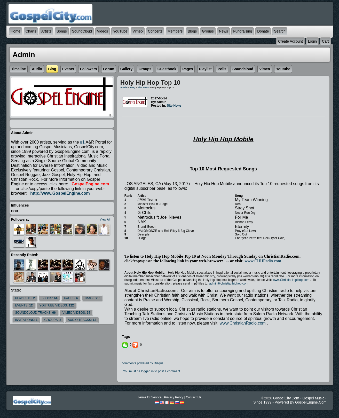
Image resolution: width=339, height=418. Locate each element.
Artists (46, 31)
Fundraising (242, 31)
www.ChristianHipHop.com (291, 280)
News (223, 31)
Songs (62, 31)
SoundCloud (82, 31)
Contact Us (193, 397)
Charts (31, 31)
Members (175, 31)
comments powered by (142, 363)
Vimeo (137, 31)
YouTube (120, 31)
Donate (263, 31)
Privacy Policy (173, 397)
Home (15, 31)
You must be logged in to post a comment (151, 371)
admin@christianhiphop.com (228, 283)
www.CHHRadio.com (263, 261)
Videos (102, 31)
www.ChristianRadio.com (243, 323)
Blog (132, 87)
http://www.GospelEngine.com (60, 193)
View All (105, 219)
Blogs (192, 31)
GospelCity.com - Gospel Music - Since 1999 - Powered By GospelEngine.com (289, 400)
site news (143, 87)
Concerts (155, 31)
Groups (208, 31)
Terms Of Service (150, 397)
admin (124, 87)
